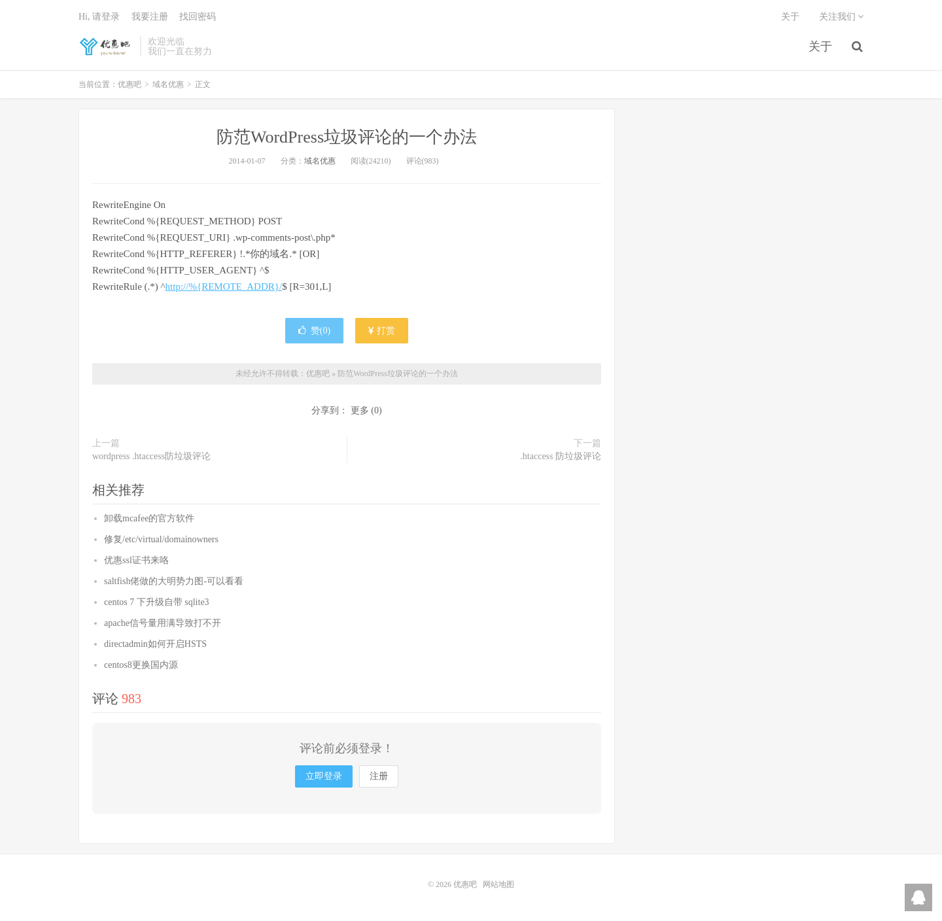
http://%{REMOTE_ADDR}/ (224, 286)
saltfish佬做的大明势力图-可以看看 (173, 581)
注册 (379, 776)
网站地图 (498, 884)
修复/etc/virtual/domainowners (161, 539)
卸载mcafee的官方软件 (149, 518)
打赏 (382, 331)
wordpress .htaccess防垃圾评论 (151, 456)
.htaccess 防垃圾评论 (560, 456)
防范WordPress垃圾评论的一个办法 (347, 137)
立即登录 (323, 776)
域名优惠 (168, 84)
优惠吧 (105, 46)
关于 (820, 46)
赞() (314, 331)
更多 (360, 410)
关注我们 (841, 17)
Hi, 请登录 (99, 17)
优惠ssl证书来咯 (136, 560)
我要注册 (149, 17)
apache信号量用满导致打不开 (162, 623)
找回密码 (197, 17)
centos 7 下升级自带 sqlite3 (156, 602)
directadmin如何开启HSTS (155, 644)
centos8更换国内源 (141, 665)
